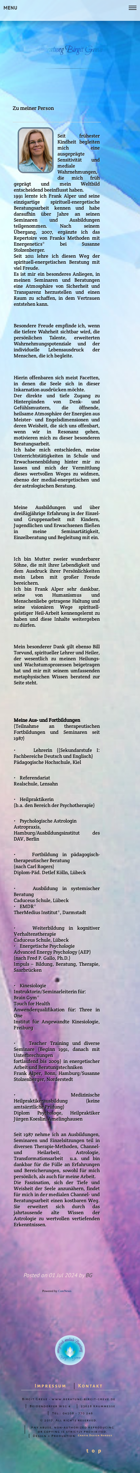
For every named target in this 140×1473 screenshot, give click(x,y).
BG (88, 1275)
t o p (94, 1450)
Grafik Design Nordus (95, 1435)
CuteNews (65, 1291)
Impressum (50, 1386)
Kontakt (90, 1386)
